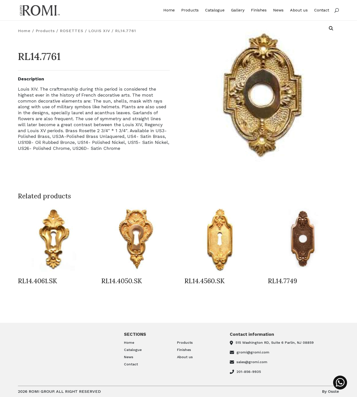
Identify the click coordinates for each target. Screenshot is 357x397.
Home (169, 10)
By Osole (330, 391)
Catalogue (215, 10)
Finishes (259, 10)
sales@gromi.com (252, 362)
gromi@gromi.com (253, 352)
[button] (331, 28)
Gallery (237, 10)
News (278, 10)
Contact (321, 10)
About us (299, 10)
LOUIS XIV (99, 30)
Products (190, 10)
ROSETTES (71, 30)
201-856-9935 (249, 372)
